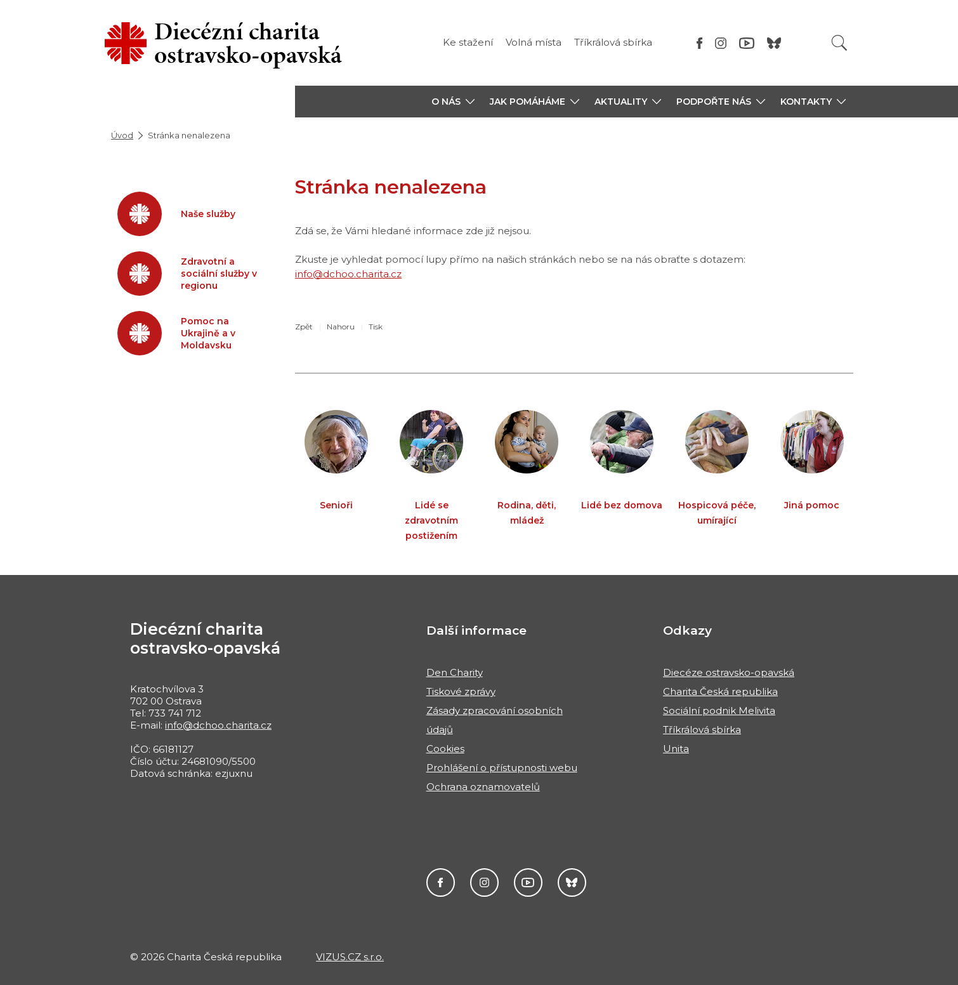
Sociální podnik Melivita (719, 710)
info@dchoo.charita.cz (348, 274)
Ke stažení (468, 42)
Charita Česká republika (720, 691)
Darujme (572, 882)
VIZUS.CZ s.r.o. (350, 957)
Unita (676, 749)
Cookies (445, 749)
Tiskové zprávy (460, 691)
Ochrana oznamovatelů (483, 787)
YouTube (528, 882)
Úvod (122, 135)
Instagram (484, 882)
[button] (453, 101)
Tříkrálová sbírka (613, 42)
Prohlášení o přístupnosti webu (501, 768)
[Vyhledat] (839, 43)
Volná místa (533, 42)
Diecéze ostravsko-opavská (728, 672)
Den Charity (454, 672)
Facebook (440, 882)
